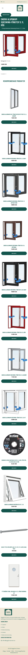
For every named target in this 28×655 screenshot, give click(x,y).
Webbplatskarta (14, 652)
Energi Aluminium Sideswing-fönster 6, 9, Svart (14, 158)
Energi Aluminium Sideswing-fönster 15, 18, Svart (14, 290)
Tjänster (4, 624)
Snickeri (4, 632)
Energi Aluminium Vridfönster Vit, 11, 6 (14, 504)
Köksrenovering (5, 630)
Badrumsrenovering (6, 635)
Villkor (12, 651)
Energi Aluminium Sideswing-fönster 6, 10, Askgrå (14, 375)
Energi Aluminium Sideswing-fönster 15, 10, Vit (14, 417)
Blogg (4, 651)
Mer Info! (14, 68)
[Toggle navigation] (2, 8)
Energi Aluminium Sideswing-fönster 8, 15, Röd (14, 332)
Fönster (8, 61)
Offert (3, 627)
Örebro (3, 1)
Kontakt (8, 651)
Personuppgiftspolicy (20, 651)
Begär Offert (6, 14)
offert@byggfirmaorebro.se (22, 1)
